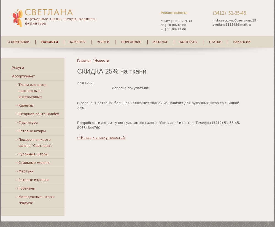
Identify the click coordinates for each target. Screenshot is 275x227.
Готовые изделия (33, 180)
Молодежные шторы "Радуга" (36, 200)
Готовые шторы (32, 131)
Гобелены (27, 188)
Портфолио (131, 42)
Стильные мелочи (34, 163)
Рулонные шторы (33, 154)
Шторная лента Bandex (38, 114)
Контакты (188, 42)
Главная (84, 61)
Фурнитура (28, 123)
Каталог (160, 42)
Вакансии (241, 42)
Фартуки (25, 171)
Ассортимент (23, 76)
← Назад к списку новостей (101, 138)
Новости (49, 42)
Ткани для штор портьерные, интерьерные (32, 91)
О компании (18, 42)
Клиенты (77, 42)
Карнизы (26, 105)
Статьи (215, 42)
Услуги (103, 42)
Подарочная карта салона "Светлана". (35, 143)
